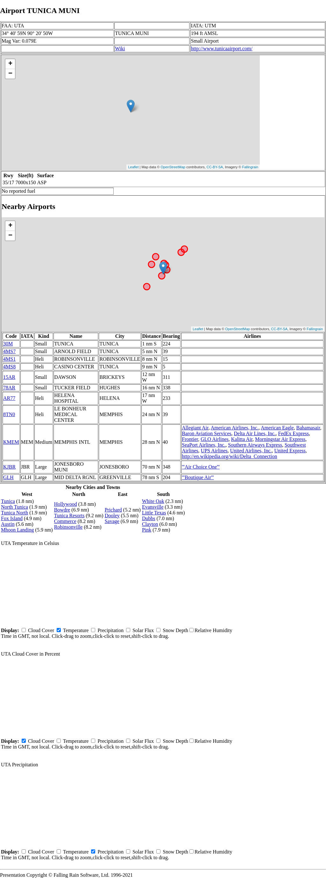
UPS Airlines (214, 450)
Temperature (76, 630)
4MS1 (9, 359)
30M (8, 343)
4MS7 (9, 351)
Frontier (190, 439)
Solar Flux (143, 630)
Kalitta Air (241, 439)
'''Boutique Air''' (198, 477)
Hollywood (65, 504)
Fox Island (12, 518)
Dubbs (148, 518)
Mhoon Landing (17, 530)
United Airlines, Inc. (251, 450)
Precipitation (110, 630)
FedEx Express (293, 433)
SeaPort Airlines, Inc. (203, 445)
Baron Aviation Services (206, 433)
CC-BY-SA (215, 167)
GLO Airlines (215, 439)
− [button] (10, 74)
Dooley (112, 515)
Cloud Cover (41, 630)
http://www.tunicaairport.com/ (221, 48)
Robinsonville (68, 527)
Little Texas (154, 512)
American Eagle (277, 427)
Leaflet (133, 167)
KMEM (11, 442)
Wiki (120, 48)
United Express (289, 450)
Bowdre (62, 509)
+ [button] (10, 64)
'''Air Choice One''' (201, 467)
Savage (112, 521)
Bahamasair (308, 427)
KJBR (9, 467)
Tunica (8, 501)
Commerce (65, 521)
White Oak (153, 501)
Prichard (113, 509)
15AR (9, 377)
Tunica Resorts (69, 515)
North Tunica (14, 507)
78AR (9, 387)
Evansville (153, 507)
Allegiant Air (195, 427)
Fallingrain (250, 167)
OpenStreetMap (173, 167)
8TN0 (9, 414)
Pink (146, 530)
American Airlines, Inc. (235, 427)
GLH (8, 477)
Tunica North (14, 512)
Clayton (150, 524)
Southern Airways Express (255, 445)
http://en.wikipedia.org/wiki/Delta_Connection (229, 456)
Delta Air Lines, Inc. (255, 433)
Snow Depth (175, 630)
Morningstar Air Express (280, 439)
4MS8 (9, 366)
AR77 (9, 398)
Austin (8, 524)
